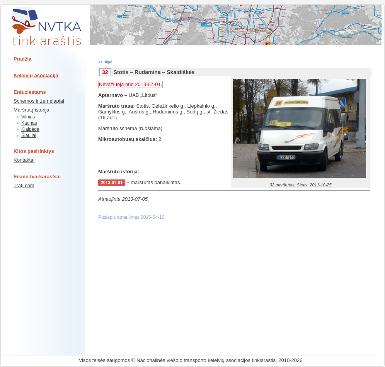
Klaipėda (30, 129)
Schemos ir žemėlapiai (39, 101)
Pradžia (22, 59)
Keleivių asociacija (36, 75)
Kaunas (29, 123)
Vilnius (28, 117)
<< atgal (105, 62)
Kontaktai (24, 160)
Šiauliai (28, 135)
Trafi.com (24, 185)
